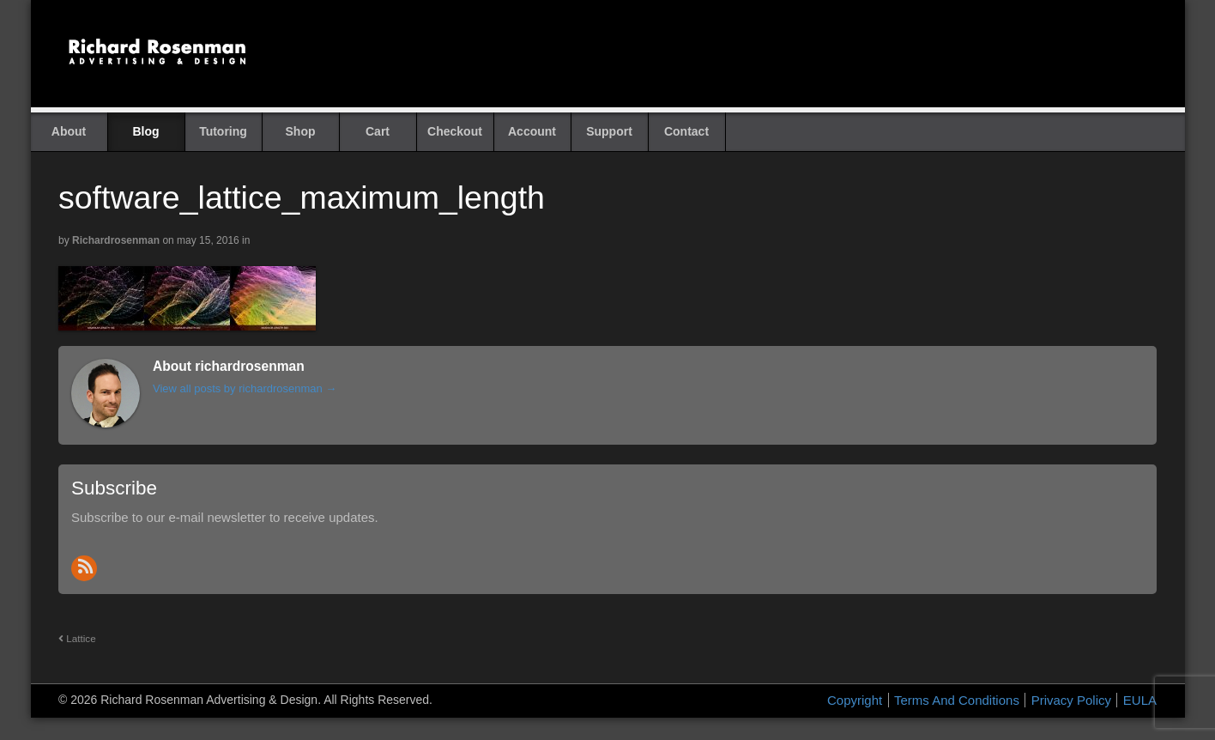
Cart (378, 131)
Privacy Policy (1071, 700)
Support (609, 131)
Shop (301, 131)
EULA (1140, 700)
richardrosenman (116, 240)
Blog (145, 131)
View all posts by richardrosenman (244, 388)
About (68, 131)
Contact (686, 131)
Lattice (77, 638)
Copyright (854, 700)
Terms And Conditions (956, 700)
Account (532, 131)
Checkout (454, 131)
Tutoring (223, 131)
